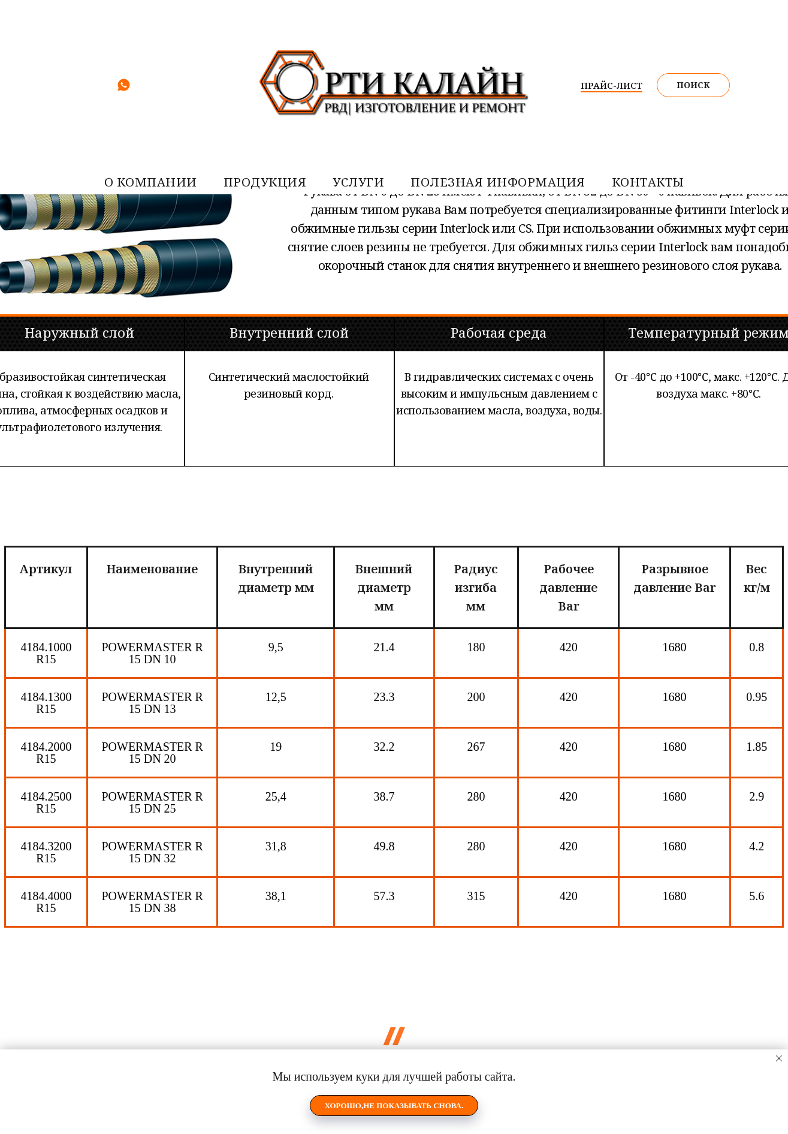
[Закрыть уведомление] (779, 1058)
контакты (648, 182)
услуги (358, 182)
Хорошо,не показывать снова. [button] (394, 1105)
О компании (150, 182)
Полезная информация (497, 182)
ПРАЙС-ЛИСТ (611, 85)
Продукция (265, 182)
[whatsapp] (123, 89)
